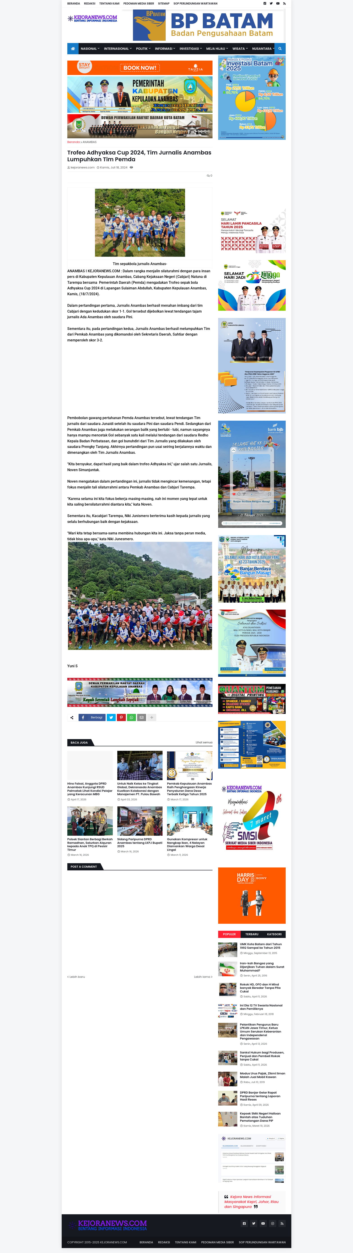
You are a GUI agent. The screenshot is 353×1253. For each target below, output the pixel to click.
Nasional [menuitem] (89, 48)
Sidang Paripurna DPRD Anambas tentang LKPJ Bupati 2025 (139, 843)
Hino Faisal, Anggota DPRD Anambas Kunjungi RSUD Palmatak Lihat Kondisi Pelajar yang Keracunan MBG (89, 789)
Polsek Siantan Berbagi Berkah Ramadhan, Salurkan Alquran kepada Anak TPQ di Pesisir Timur (90, 844)
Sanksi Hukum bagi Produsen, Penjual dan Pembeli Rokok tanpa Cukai (262, 1056)
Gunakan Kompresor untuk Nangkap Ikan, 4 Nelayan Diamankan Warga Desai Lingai (187, 844)
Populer (229, 934)
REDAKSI (89, 3)
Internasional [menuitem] (116, 48)
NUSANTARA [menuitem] (262, 48)
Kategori (274, 934)
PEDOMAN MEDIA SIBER (139, 3)
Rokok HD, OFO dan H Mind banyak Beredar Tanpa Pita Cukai (260, 988)
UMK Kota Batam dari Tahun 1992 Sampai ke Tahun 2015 (261, 945)
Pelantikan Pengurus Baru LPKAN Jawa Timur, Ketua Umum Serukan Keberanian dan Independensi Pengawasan (260, 1031)
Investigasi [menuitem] (189, 48)
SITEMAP (164, 3)
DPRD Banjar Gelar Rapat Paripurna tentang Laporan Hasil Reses (260, 1096)
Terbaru (251, 934)
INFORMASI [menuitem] (163, 48)
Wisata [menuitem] (239, 48)
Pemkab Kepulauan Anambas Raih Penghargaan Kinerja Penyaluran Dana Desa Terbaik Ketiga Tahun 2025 (189, 789)
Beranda (73, 142)
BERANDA (73, 3)
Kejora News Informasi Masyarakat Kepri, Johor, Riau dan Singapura (251, 1202)
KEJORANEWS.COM (113, 1242)
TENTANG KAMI (109, 3)
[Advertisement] (140, 379)
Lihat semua (204, 742)
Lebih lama (202, 977)
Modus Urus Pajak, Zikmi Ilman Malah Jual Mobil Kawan (262, 1075)
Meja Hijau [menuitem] (215, 48)
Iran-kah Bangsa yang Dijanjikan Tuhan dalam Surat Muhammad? (262, 967)
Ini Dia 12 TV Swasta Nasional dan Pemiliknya (261, 1007)
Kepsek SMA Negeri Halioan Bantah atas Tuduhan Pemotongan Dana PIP (260, 1117)
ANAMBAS (90, 142)
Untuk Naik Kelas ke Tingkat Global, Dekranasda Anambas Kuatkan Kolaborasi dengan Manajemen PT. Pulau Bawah (139, 789)
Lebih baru (77, 977)
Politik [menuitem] (142, 48)
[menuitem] (73, 48)
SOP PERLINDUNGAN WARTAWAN (195, 3)
